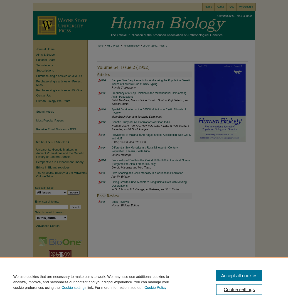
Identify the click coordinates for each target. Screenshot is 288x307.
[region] (144, 282)
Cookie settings (74, 288)
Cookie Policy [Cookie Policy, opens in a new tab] (156, 288)
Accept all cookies (239, 275)
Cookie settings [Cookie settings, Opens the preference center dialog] (239, 289)
